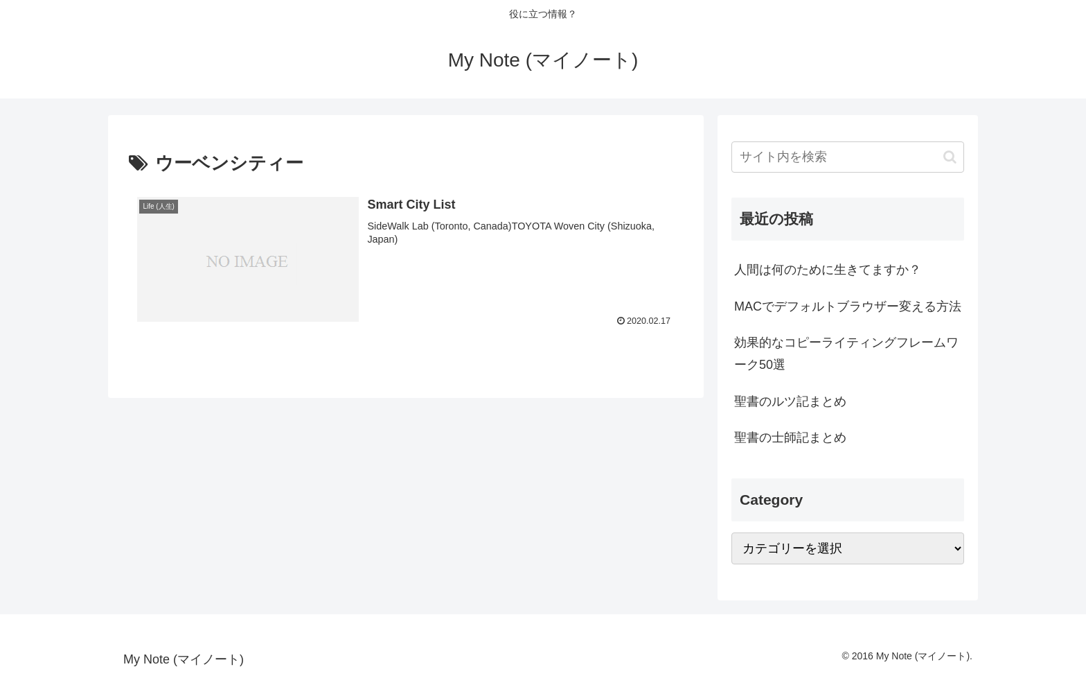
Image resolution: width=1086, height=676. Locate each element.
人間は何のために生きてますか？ (827, 270)
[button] (950, 157)
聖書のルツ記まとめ (790, 401)
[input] (847, 157)
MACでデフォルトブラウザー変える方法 (847, 306)
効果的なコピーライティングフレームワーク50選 (846, 354)
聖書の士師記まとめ (790, 437)
